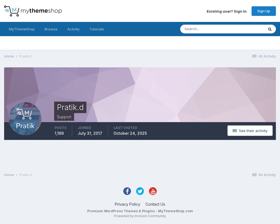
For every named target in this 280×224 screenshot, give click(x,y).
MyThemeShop (22, 29)
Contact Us (155, 204)
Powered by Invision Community (140, 216)
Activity (73, 29)
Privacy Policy (127, 204)
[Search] (204, 29)
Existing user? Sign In (227, 11)
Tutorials (96, 29)
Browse (51, 29)
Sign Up (263, 11)
